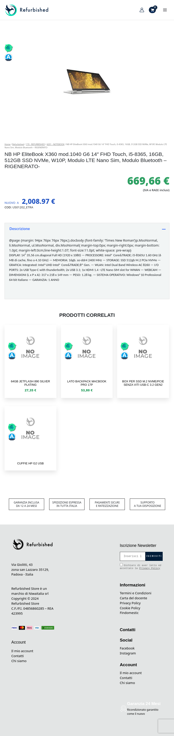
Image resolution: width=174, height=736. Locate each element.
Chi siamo (19, 660)
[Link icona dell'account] (141, 9)
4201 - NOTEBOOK (55, 144)
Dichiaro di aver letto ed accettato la (140, 566)
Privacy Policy (149, 568)
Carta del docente (133, 598)
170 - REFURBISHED (35, 144)
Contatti (17, 656)
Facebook (127, 648)
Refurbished (18, 144)
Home (7, 144)
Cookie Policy (130, 608)
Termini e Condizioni (135, 593)
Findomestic (129, 612)
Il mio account (22, 651)
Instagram (128, 653)
